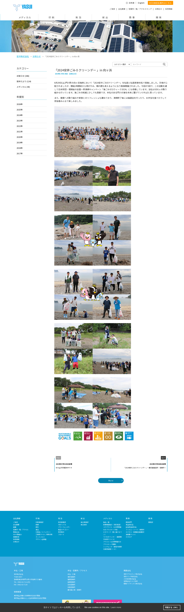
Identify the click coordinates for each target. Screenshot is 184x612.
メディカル (25, 17)
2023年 (20, 120)
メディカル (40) (23, 86)
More (110, 480)
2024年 (20, 115)
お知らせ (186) (23, 76)
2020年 (20, 137)
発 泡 (78, 17)
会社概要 (121, 9)
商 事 (132, 17)
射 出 (105, 17)
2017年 (20, 153)
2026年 (20, 104)
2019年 (20, 142)
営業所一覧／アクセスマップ (140, 9)
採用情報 (168, 9)
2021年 (20, 131)
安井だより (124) (24, 81)
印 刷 (51, 17)
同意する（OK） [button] (172, 607)
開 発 (159, 17)
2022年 (20, 126)
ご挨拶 (112, 9)
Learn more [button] (116, 607)
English (141, 3)
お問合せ (158, 9)
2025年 (20, 109)
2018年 (20, 148)
